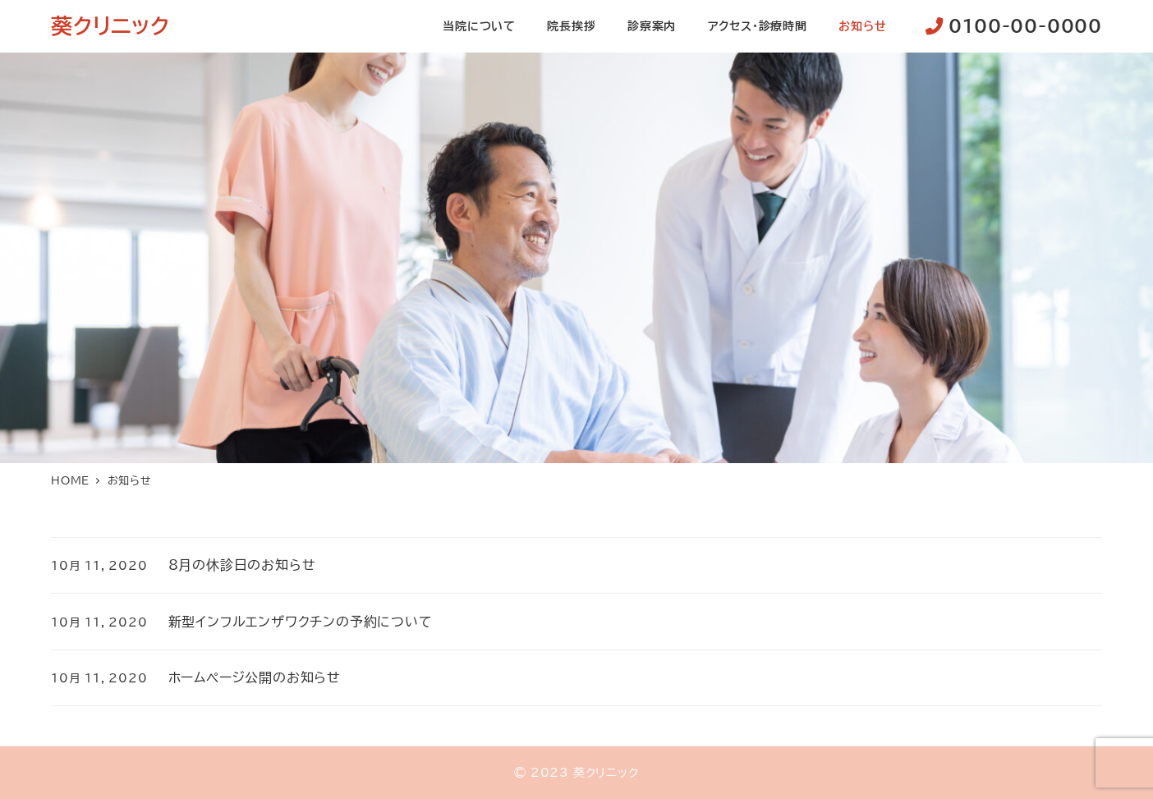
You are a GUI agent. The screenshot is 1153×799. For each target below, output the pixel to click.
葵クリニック (110, 25)
